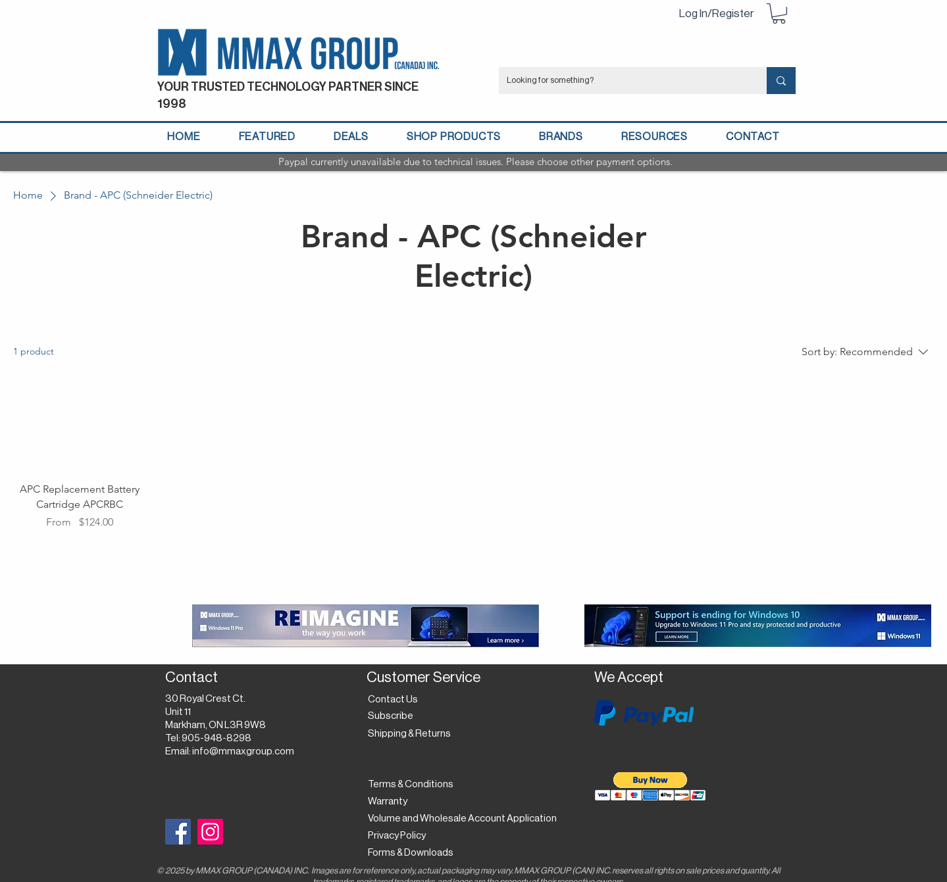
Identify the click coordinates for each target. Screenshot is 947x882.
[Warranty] (390, 801)
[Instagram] (210, 832)
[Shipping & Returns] (411, 734)
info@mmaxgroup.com (243, 751)
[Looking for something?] (623, 80)
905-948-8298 (216, 738)
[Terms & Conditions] (410, 784)
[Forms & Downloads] (414, 853)
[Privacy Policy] (400, 836)
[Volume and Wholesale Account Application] (462, 818)
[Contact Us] (394, 700)
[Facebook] (178, 832)
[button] (779, 13)
